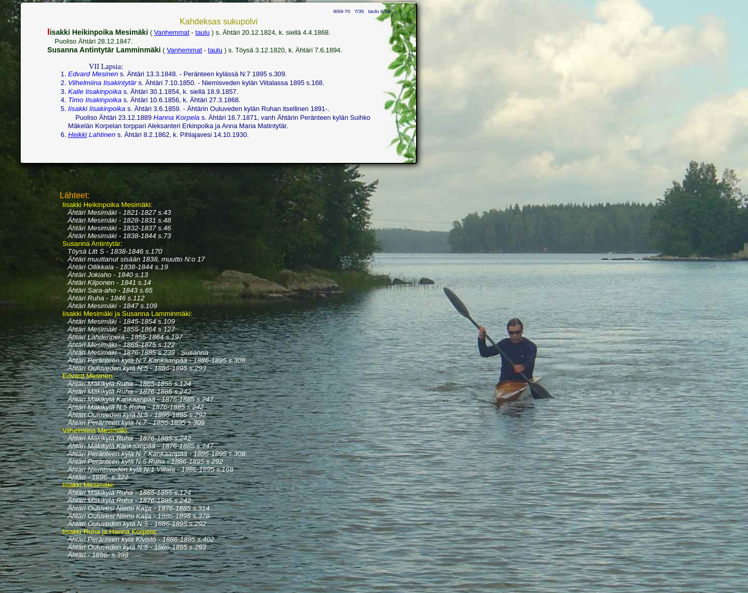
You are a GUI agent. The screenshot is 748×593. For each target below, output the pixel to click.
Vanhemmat (171, 32)
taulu (202, 32)
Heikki (77, 135)
